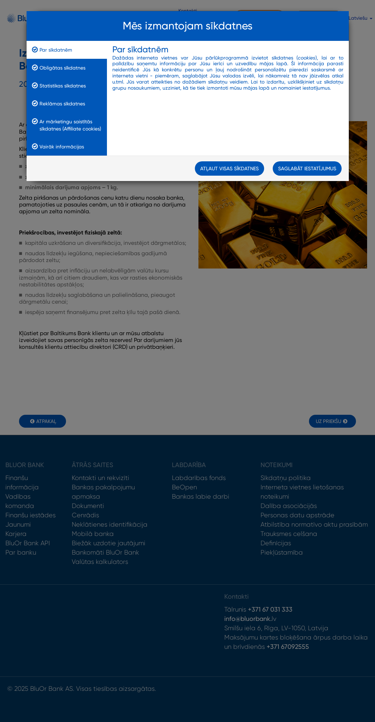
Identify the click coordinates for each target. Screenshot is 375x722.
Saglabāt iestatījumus (307, 168)
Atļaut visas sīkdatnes (229, 168)
